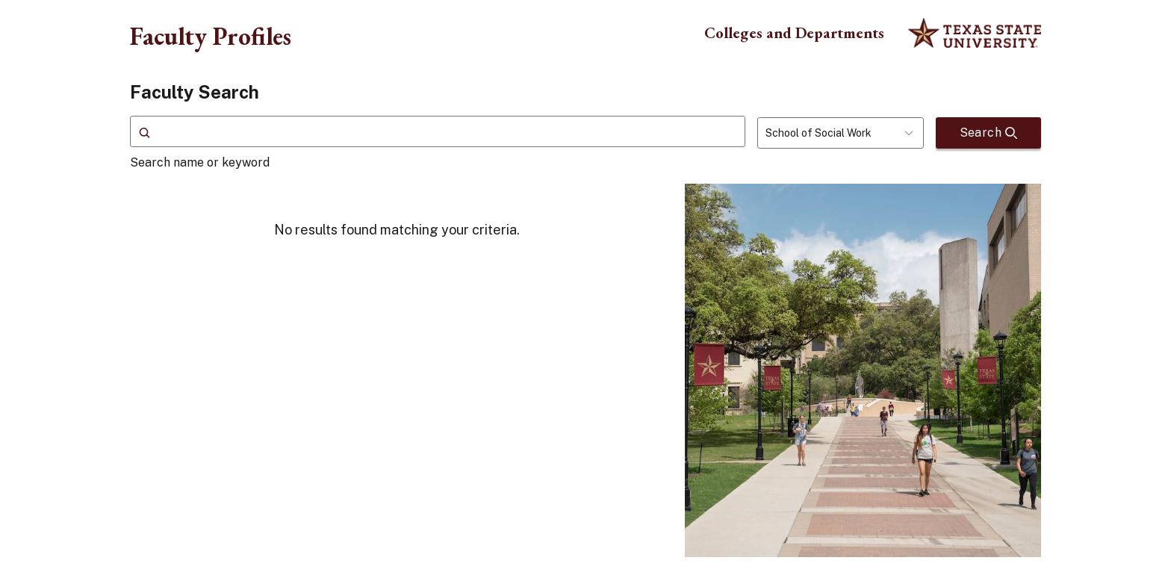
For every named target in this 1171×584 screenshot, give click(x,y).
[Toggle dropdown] (913, 133)
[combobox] (840, 133)
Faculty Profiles (210, 35)
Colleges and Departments (794, 32)
